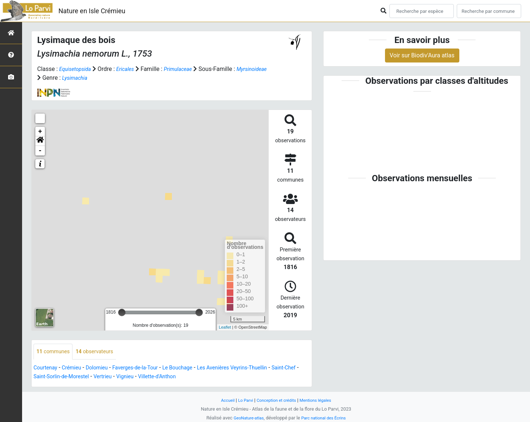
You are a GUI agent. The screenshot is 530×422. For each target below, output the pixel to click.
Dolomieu (103, 368)
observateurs (101, 351)
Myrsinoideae (54, 77)
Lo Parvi (241, 400)
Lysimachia (112, 77)
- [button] (40, 150)
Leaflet (225, 327)
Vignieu (167, 377)
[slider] (122, 312)
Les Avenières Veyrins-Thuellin (255, 368)
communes (55, 351)
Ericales (130, 68)
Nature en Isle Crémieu (92, 11)
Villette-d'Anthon (203, 377)
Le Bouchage (194, 368)
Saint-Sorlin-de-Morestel (96, 377)
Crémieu (75, 368)
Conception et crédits (276, 400)
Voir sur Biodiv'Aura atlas (422, 55)
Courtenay (46, 368)
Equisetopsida (77, 68)
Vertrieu (142, 377)
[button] (40, 141)
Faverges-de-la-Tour (146, 368)
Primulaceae (186, 68)
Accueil (222, 400)
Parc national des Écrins (325, 418)
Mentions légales (320, 400)
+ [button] (40, 131)
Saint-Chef (47, 377)
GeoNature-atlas (246, 418)
